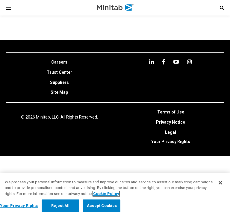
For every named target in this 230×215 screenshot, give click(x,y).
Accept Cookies (102, 205)
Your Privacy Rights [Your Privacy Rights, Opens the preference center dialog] (19, 205)
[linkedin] (151, 61)
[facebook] (163, 61)
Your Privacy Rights (170, 141)
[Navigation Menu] (8, 8)
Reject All (60, 205)
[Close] (220, 182)
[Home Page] (115, 7)
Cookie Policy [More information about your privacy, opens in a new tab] (106, 193)
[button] (222, 8)
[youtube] (176, 62)
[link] (59, 62)
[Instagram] (189, 61)
